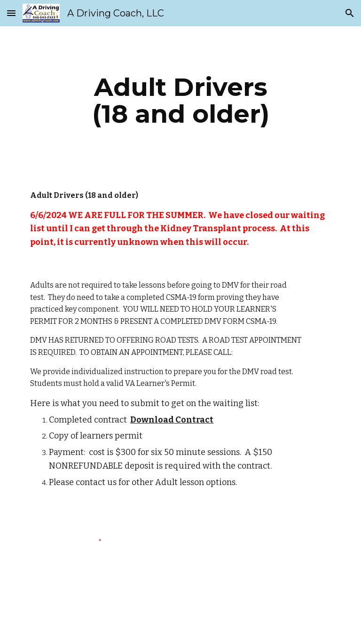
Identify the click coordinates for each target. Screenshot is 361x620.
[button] (11, 13)
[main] (180, 100)
